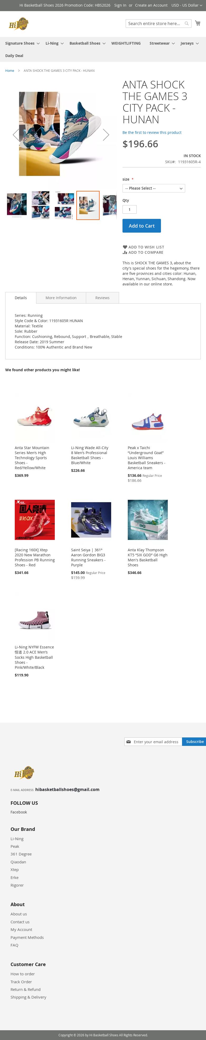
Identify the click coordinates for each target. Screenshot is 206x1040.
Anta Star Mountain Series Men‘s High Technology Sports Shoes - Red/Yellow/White (32, 457)
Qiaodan (18, 861)
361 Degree (21, 854)
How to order (23, 973)
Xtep (15, 869)
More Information (61, 297)
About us (19, 913)
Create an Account (151, 5)
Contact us (20, 921)
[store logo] (19, 23)
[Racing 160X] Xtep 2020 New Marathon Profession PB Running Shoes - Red (35, 557)
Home (9, 70)
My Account (21, 929)
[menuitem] (21, 43)
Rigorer (17, 885)
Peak (15, 846)
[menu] (103, 49)
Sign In (120, 5)
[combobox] (159, 23)
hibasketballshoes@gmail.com (67, 789)
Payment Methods (27, 937)
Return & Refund (26, 989)
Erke (14, 877)
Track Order (21, 981)
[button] (186, 5)
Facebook (19, 812)
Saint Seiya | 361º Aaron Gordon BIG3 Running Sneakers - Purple (88, 557)
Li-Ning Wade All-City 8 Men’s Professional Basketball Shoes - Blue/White (89, 455)
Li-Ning (17, 838)
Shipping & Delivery (28, 997)
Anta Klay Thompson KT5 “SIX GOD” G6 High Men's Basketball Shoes (148, 557)
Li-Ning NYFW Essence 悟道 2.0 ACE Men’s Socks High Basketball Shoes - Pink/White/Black (34, 657)
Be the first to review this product (152, 132)
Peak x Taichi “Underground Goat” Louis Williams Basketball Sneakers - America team (146, 457)
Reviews (102, 297)
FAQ (14, 945)
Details (21, 297)
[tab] (20, 298)
